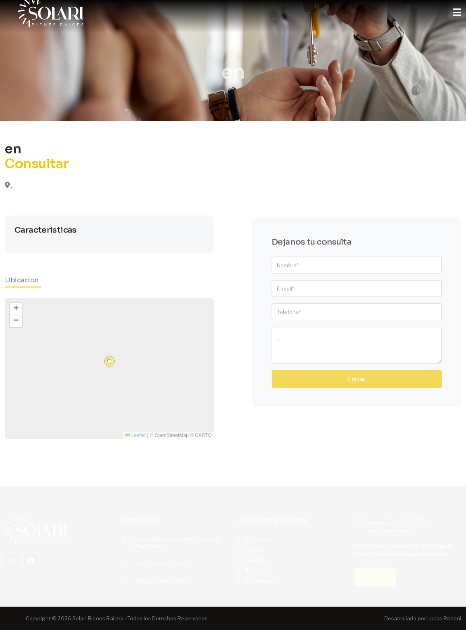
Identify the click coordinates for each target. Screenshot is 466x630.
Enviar (356, 382)
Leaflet (135, 439)
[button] (109, 365)
